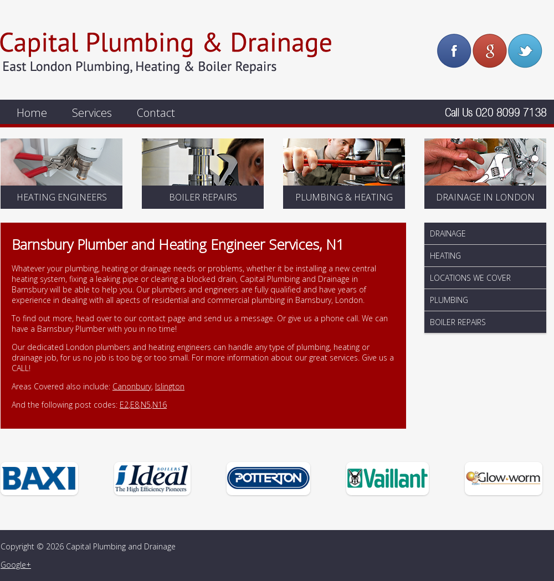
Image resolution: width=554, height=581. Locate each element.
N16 (159, 404)
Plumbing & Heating (344, 197)
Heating (445, 255)
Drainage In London (485, 197)
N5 (146, 404)
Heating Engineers (62, 197)
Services (92, 112)
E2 (124, 404)
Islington (169, 386)
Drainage (448, 233)
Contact (156, 112)
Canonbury (131, 386)
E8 (134, 404)
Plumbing (449, 300)
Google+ (16, 564)
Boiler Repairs (203, 197)
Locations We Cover (470, 277)
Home (32, 112)
